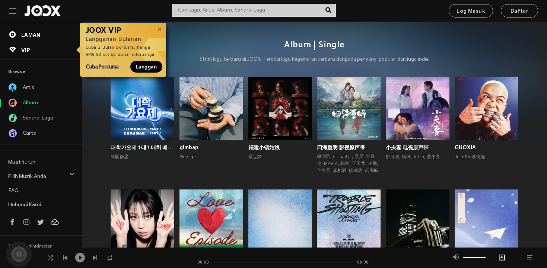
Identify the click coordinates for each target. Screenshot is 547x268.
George (187, 157)
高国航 (371, 170)
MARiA (331, 163)
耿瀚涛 (355, 170)
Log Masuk (471, 11)
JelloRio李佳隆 (470, 157)
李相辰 (339, 170)
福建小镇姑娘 (264, 147)
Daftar (519, 11)
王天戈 (358, 163)
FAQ (13, 191)
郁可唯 (392, 157)
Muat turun (21, 162)
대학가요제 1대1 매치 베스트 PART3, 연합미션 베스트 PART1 (142, 147)
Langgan (146, 67)
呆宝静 (255, 157)
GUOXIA (465, 147)
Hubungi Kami (24, 205)
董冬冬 (433, 157)
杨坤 (344, 163)
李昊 (358, 156)
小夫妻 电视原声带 (407, 147)
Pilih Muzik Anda (41, 175)
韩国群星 (119, 157)
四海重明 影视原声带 (341, 147)
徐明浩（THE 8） (334, 156)
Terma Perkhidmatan (30, 246)
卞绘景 (323, 170)
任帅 (372, 163)
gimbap (188, 147)
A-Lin (418, 157)
